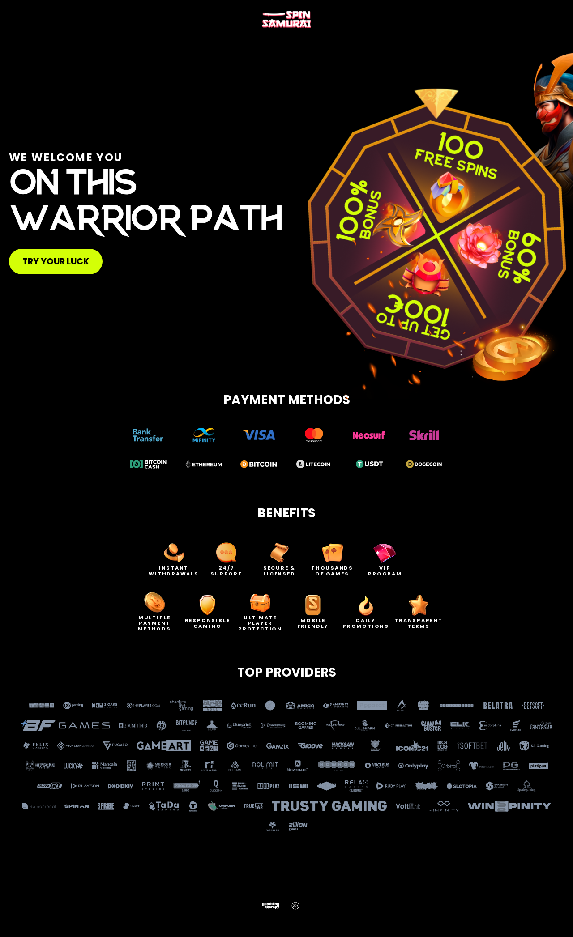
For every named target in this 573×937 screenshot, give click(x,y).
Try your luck (55, 262)
